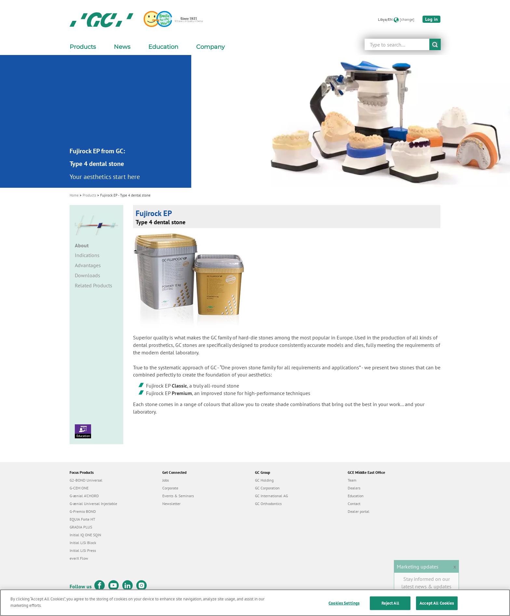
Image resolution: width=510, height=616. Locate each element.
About (82, 245)
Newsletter (171, 503)
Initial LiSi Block (83, 542)
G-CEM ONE (79, 488)
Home (74, 195)
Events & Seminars (178, 495)
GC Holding (264, 480)
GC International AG (271, 495)
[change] (407, 19)
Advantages (88, 265)
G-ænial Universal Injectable (93, 503)
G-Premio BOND (83, 511)
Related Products (93, 285)
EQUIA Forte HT (82, 519)
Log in (431, 19)
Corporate (170, 488)
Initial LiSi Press (83, 550)
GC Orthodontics (268, 503)
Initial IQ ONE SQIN (85, 534)
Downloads (87, 275)
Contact (354, 503)
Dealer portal (358, 511)
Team (352, 480)
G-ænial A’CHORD (84, 495)
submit (435, 44)
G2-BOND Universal (86, 480)
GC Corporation (267, 488)
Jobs (165, 480)
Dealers (354, 488)
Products (89, 195)
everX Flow (79, 558)
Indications (87, 255)
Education (83, 431)
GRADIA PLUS (81, 527)
